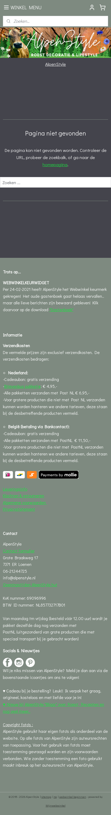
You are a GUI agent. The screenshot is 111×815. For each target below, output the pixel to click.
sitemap (46, 797)
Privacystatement (19, 509)
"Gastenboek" (61, 309)
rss (55, 797)
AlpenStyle (55, 64)
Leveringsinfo (15, 489)
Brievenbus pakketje (22, 386)
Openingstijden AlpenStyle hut (30, 584)
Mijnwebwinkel (56, 805)
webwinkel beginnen (72, 797)
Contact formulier (19, 550)
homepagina (55, 164)
